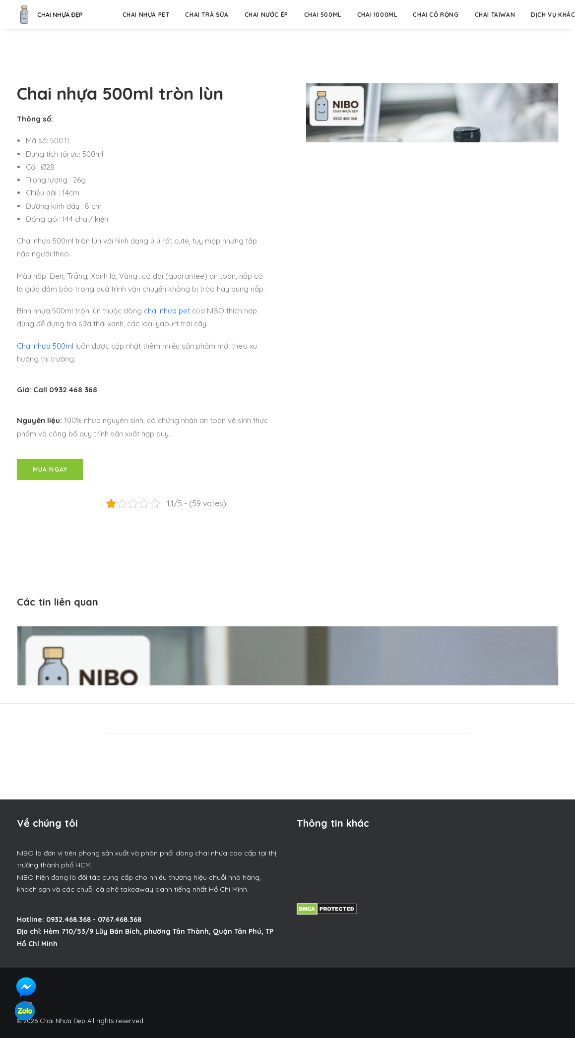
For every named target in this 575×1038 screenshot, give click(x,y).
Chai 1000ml (377, 14)
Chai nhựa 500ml (45, 346)
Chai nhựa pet (146, 14)
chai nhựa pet (167, 310)
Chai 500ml (322, 14)
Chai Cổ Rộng (435, 14)
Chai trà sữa (206, 14)
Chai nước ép (266, 14)
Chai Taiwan (495, 14)
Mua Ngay (50, 469)
